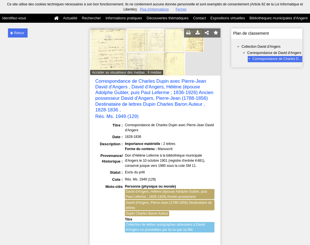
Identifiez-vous (14, 18)
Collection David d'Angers (260, 47)
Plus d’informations (154, 9)
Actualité (70, 18)
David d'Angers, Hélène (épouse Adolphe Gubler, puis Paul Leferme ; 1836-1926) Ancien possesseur (166, 194)
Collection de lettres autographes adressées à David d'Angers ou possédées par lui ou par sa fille (165, 227)
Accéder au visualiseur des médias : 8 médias (126, 72)
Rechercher (91, 18)
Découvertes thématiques (168, 18)
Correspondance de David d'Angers (274, 53)
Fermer (181, 9)
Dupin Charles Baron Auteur (147, 213)
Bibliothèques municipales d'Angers (278, 18)
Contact (199, 18)
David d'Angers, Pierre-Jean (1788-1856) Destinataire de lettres (169, 205)
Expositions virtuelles (227, 18)
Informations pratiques (124, 18)
